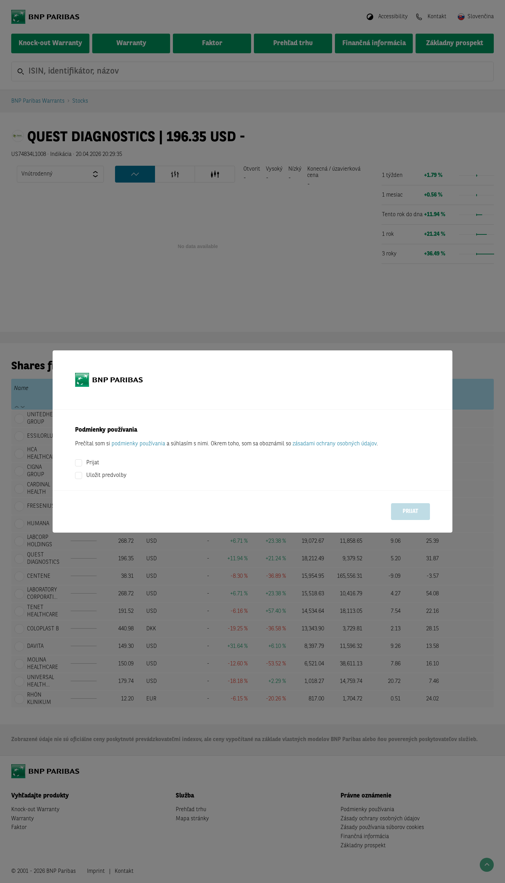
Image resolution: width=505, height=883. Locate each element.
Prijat (92, 463)
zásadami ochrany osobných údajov (334, 444)
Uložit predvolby (106, 475)
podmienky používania (138, 444)
